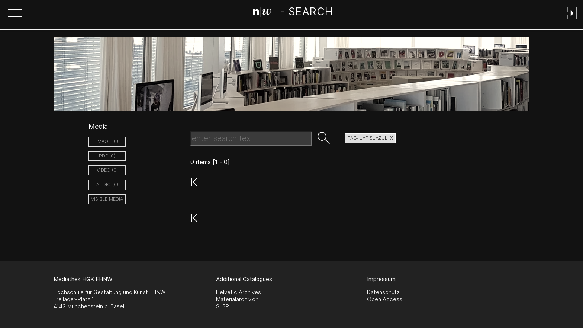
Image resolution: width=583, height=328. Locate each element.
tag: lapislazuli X (370, 138)
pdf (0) (107, 156)
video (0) (107, 170)
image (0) (107, 141)
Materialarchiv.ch (237, 299)
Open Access (384, 299)
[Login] (571, 19)
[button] (15, 14)
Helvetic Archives (238, 292)
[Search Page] (292, 13)
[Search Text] (251, 138)
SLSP (222, 306)
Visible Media (107, 199)
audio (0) (107, 184)
